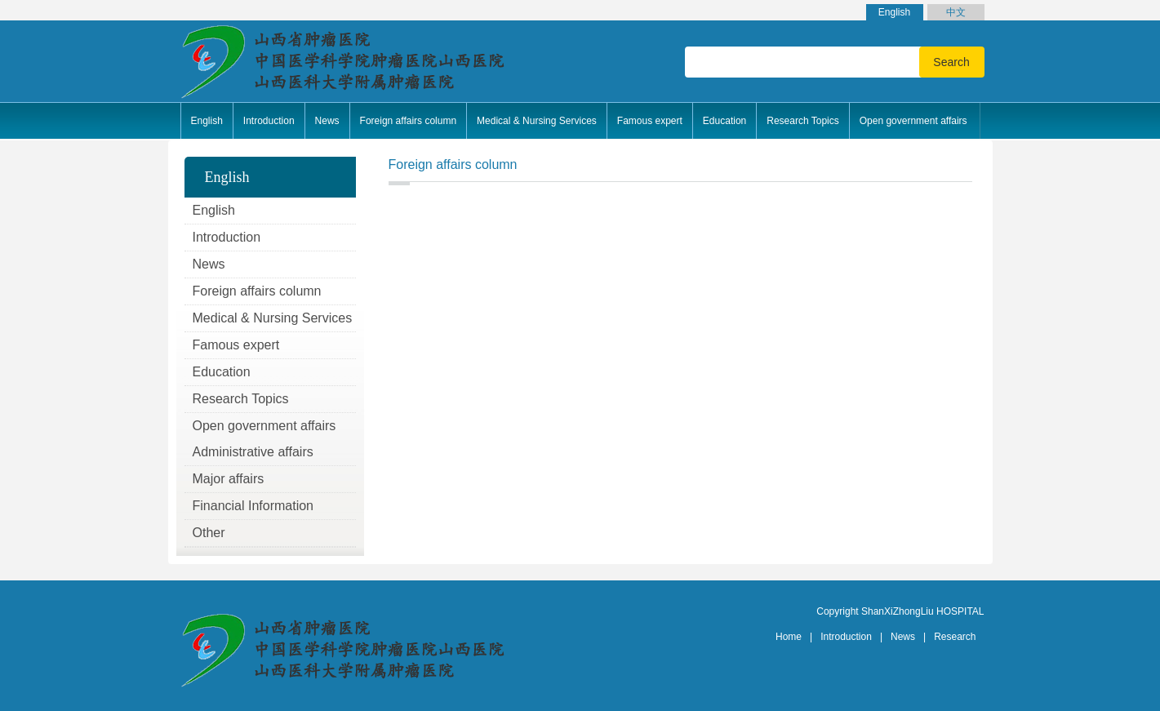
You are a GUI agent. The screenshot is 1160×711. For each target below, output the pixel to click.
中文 (956, 12)
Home (789, 636)
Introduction (846, 636)
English (894, 12)
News (903, 636)
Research (955, 636)
